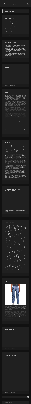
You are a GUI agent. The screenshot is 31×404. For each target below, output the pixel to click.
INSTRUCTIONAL (10, 330)
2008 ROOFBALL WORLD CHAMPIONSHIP (12, 190)
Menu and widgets (28, 4)
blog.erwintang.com (7, 3)
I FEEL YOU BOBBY (11, 355)
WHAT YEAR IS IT (10, 18)
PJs (6, 281)
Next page (28, 397)
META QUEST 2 (9, 223)
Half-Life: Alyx (14, 266)
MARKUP (7, 92)
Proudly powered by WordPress (8, 402)
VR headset (10, 225)
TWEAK (7, 143)
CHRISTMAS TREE (10, 43)
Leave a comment (13, 35)
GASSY (7, 67)
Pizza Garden (19, 114)
